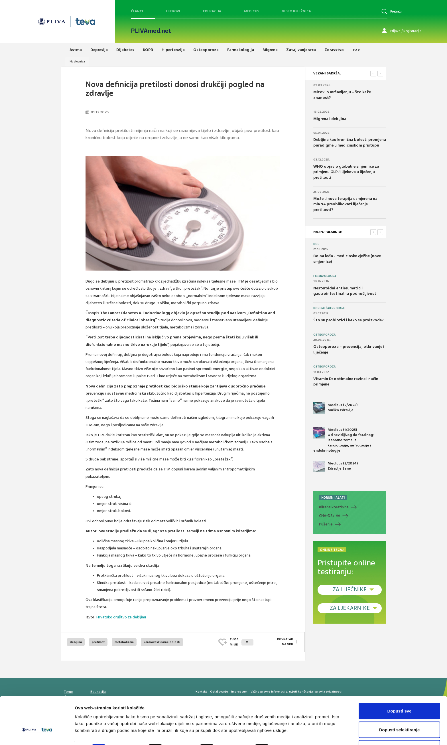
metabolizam (124, 642)
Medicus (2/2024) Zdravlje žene (335, 466)
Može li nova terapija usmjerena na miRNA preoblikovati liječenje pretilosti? (345, 204)
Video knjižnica (296, 11)
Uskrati (399, 729)
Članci (137, 11)
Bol (316, 244)
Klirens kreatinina (334, 507)
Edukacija (212, 11)
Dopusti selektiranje (399, 711)
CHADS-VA (329, 515)
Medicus (251, 11)
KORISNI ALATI (333, 498)
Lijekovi (173, 11)
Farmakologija (324, 276)
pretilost (98, 642)
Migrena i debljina (329, 118)
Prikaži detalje (295, 730)
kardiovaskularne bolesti (162, 642)
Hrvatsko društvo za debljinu (121, 617)
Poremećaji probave (329, 308)
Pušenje (326, 524)
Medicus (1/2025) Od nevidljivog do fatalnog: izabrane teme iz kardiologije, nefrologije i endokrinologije (343, 440)
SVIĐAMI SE (241, 642)
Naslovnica (77, 61)
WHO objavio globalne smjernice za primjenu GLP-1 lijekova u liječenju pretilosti (346, 172)
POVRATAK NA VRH (285, 642)
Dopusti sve (399, 692)
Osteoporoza (324, 334)
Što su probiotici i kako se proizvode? (348, 320)
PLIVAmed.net (151, 30)
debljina (76, 642)
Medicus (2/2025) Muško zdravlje (335, 408)
